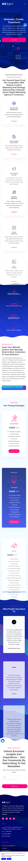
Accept (3, 858)
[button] (24, 3)
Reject (9, 858)
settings (9, 856)
